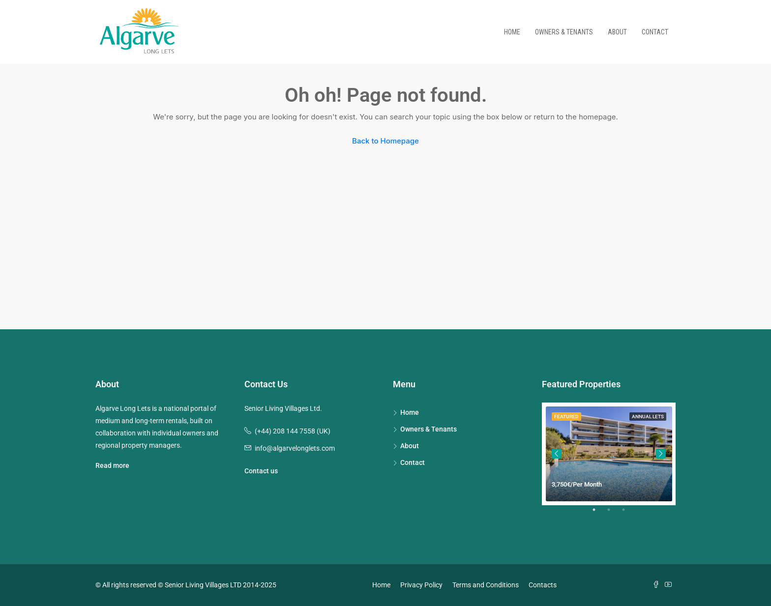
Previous (557, 454)
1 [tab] (599, 514)
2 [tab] (614, 514)
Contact (655, 32)
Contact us (261, 471)
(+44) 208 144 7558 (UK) (292, 431)
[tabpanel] (609, 454)
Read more (112, 465)
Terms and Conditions (485, 585)
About (617, 32)
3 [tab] (628, 514)
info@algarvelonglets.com (295, 448)
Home (512, 32)
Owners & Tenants (564, 32)
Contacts (543, 585)
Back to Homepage (385, 140)
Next (661, 454)
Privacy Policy (421, 585)
